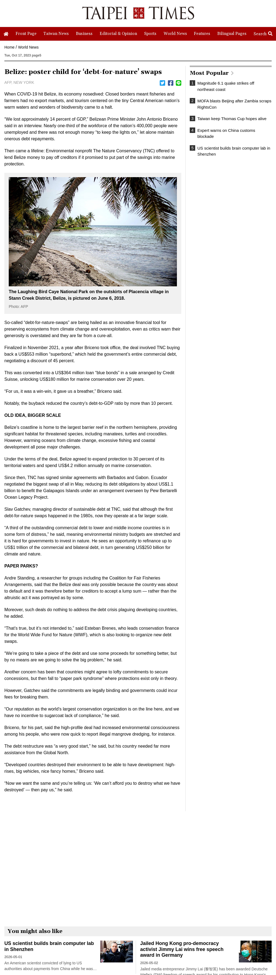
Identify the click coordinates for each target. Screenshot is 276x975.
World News (28, 47)
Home (9, 47)
